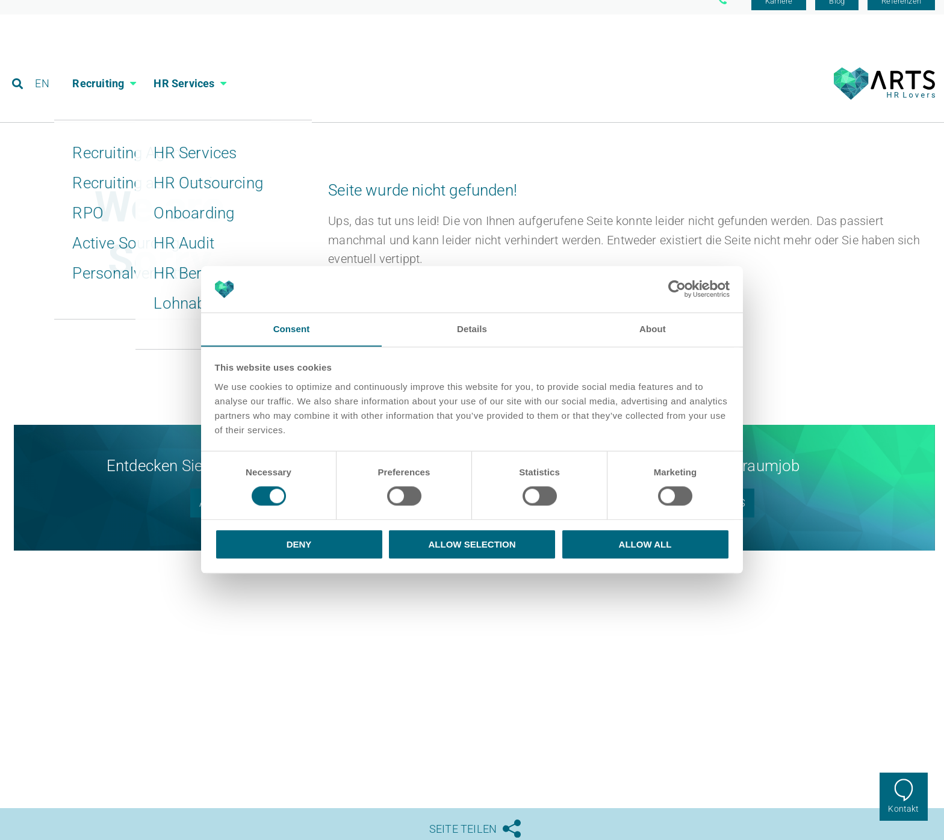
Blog (837, 13)
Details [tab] (472, 329)
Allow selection (472, 544)
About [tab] (652, 329)
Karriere (778, 13)
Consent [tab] (291, 329)
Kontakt (903, 809)
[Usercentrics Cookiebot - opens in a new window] (677, 289)
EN (43, 63)
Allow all (645, 544)
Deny (299, 544)
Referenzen (901, 13)
